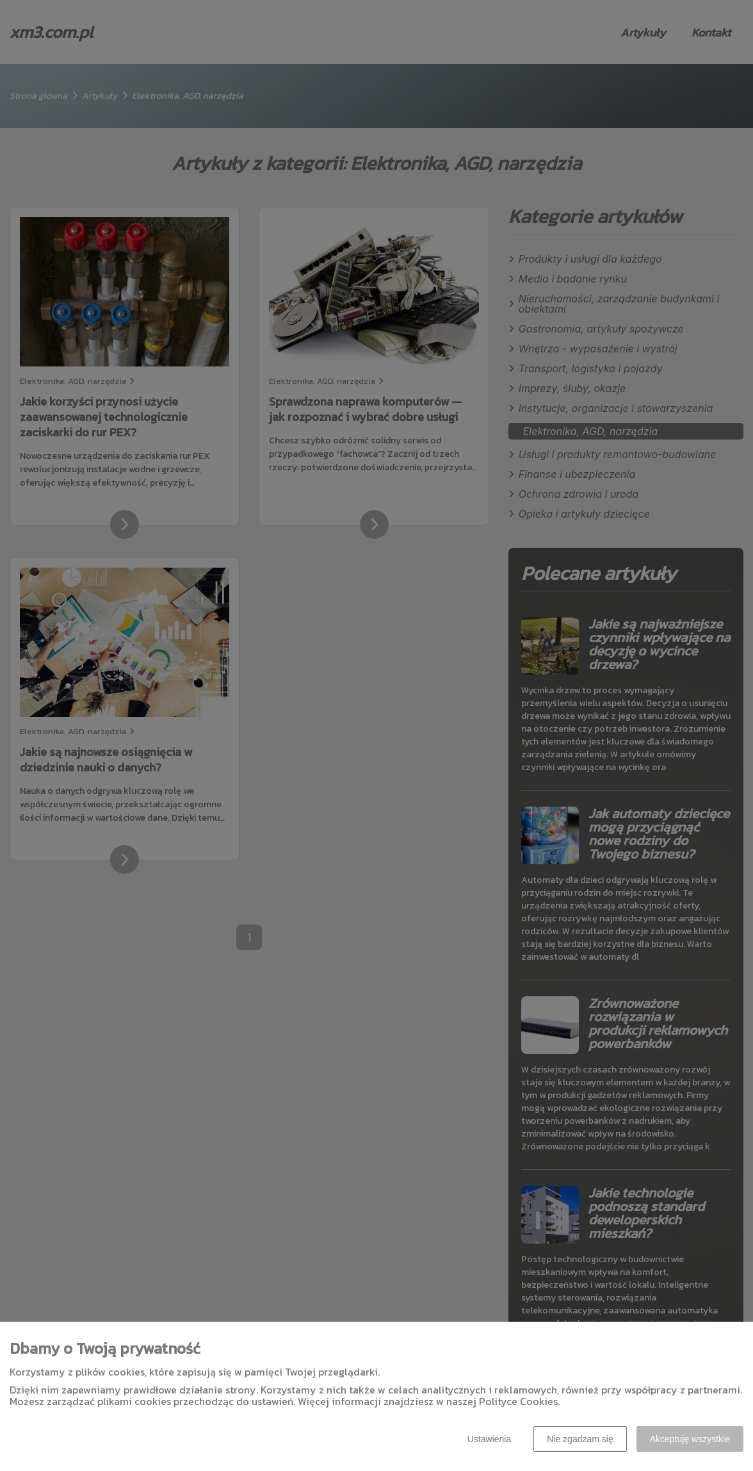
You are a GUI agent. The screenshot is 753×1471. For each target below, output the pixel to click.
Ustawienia (489, 1439)
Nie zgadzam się (580, 1439)
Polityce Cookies (518, 1401)
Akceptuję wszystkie (690, 1439)
